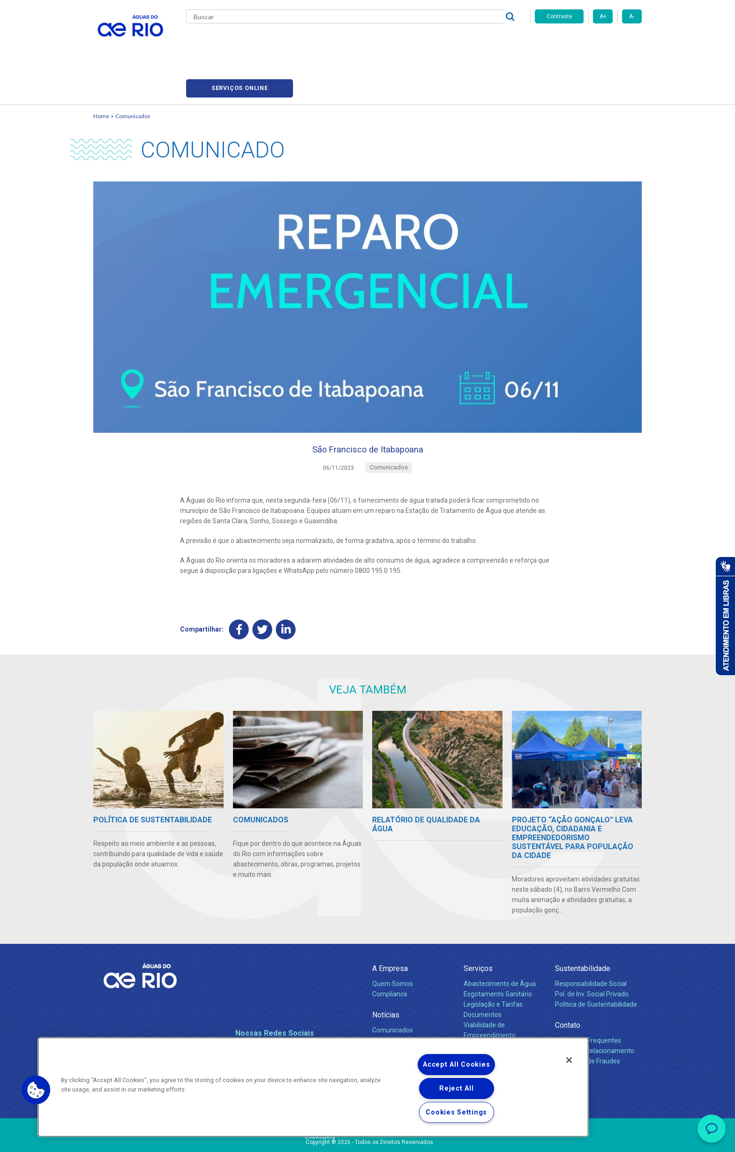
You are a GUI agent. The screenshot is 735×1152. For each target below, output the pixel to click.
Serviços (478, 931)
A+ (603, 16)
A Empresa (390, 931)
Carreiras (378, 42)
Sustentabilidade (582, 931)
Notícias (385, 978)
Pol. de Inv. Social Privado (592, 957)
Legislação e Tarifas (493, 967)
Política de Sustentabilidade (596, 967)
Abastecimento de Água (500, 947)
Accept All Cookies (456, 1065)
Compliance (389, 957)
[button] (36, 1090)
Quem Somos (392, 947)
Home (101, 72)
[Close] (569, 1060)
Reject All (456, 1088)
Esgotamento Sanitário (498, 957)
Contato (567, 988)
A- (631, 16)
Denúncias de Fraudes (587, 1024)
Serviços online (588, 42)
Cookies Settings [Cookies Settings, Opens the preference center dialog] (456, 1112)
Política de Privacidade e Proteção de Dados (367, 1138)
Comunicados (132, 72)
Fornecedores (422, 42)
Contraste (559, 16)
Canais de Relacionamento (594, 1014)
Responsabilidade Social (591, 947)
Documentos (483, 978)
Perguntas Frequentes (588, 1004)
